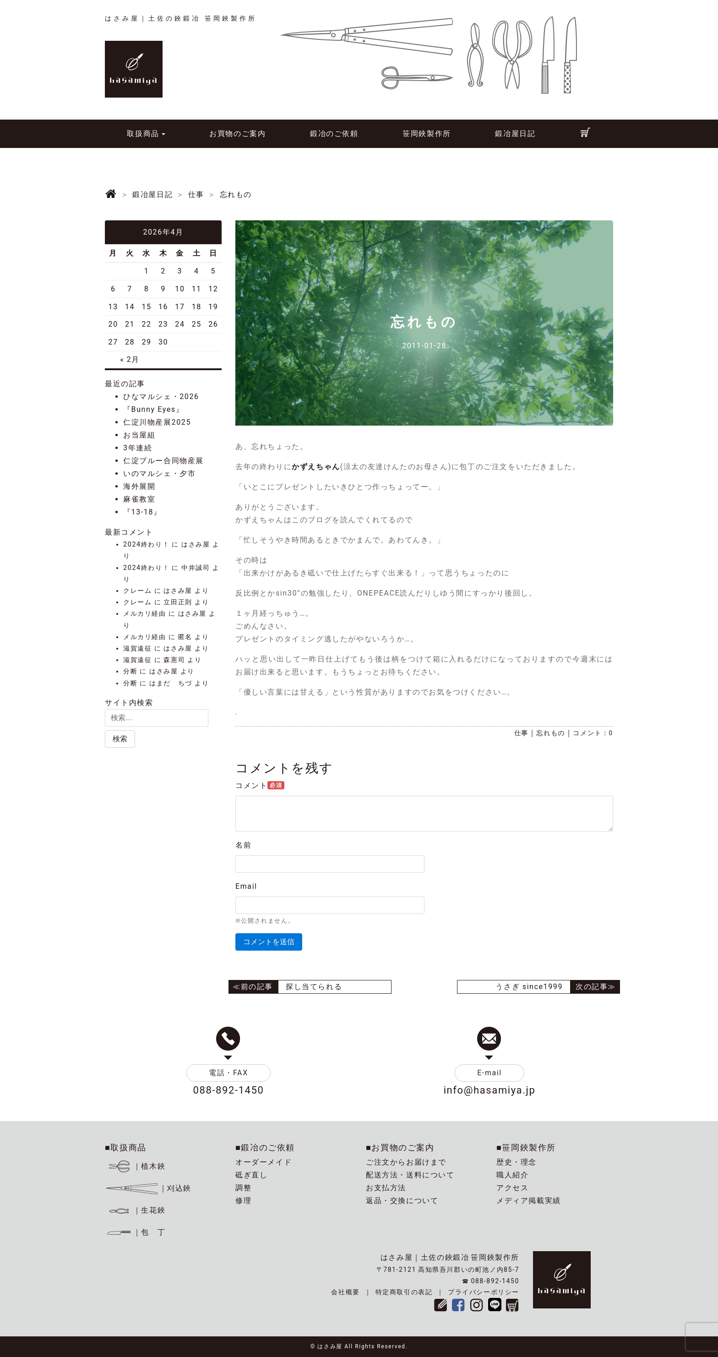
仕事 (521, 733)
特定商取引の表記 (404, 1292)
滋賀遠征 (137, 648)
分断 (130, 671)
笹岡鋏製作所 (427, 133)
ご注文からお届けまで (406, 1162)
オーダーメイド (263, 1162)
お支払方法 (386, 1187)
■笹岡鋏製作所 (526, 1147)
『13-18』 (142, 512)
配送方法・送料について (410, 1175)
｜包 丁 (135, 1232)
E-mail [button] (489, 1072)
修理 (243, 1200)
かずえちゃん (316, 466)
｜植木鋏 (136, 1166)
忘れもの (550, 733)
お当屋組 (139, 435)
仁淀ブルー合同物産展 (163, 460)
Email (246, 886)
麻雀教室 (139, 499)
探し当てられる (314, 986)
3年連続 (137, 447)
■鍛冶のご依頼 (265, 1147)
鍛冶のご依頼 (334, 133)
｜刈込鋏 (148, 1188)
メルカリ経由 (144, 614)
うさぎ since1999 (529, 986)
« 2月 (130, 359)
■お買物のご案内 (400, 1147)
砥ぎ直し (251, 1175)
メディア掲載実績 (528, 1200)
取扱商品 (143, 133)
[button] (120, 739)
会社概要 (345, 1292)
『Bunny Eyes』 (153, 409)
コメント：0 (593, 733)
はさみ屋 (195, 544)
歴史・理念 (516, 1162)
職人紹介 (512, 1175)
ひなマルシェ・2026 (161, 396)
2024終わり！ (146, 544)
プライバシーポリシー (483, 1292)
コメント (259, 785)
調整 (243, 1187)
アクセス (512, 1187)
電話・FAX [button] (228, 1072)
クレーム (137, 591)
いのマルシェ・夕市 (159, 473)
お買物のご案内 (237, 133)
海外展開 (139, 486)
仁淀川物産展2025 (157, 422)
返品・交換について (402, 1200)
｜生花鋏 (136, 1210)
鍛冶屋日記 (515, 133)
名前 (243, 845)
